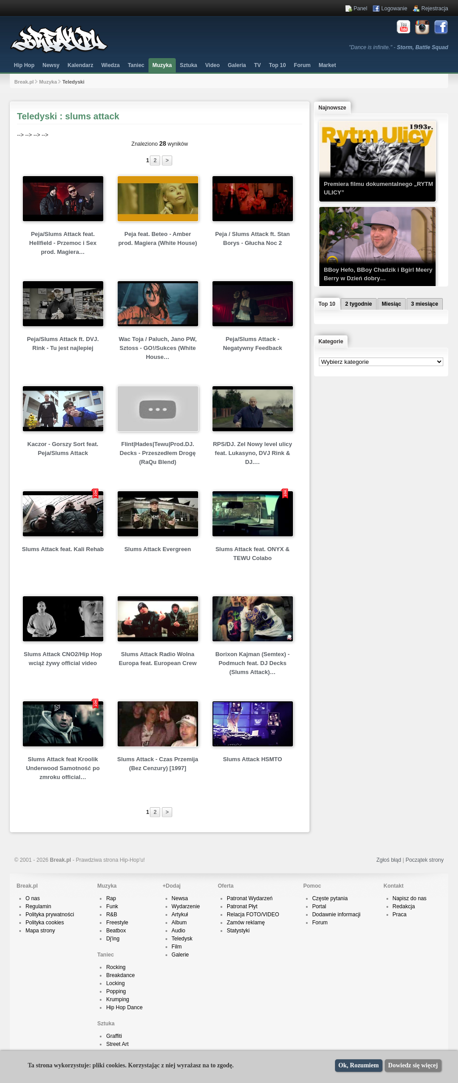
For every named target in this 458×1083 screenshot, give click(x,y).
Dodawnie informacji (336, 914)
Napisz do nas (410, 898)
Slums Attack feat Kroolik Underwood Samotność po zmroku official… (63, 768)
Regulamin (38, 906)
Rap (111, 898)
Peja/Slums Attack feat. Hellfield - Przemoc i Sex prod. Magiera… (62, 243)
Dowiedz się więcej (413, 1065)
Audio (179, 930)
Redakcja (404, 906)
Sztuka (188, 65)
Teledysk (182, 939)
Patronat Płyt (242, 906)
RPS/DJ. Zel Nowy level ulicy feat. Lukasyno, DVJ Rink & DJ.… (252, 453)
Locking (115, 983)
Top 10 (277, 65)
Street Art (117, 1044)
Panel (361, 8)
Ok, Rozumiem (359, 1065)
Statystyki (238, 930)
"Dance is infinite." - (398, 47)
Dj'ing (112, 939)
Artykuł (180, 914)
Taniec (136, 65)
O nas (32, 898)
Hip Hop (24, 65)
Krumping (117, 999)
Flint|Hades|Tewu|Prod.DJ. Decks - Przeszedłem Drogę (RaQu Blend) (158, 453)
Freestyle (117, 922)
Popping (116, 991)
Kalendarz (80, 65)
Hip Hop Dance (124, 1007)
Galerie (180, 955)
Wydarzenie (186, 906)
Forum (320, 922)
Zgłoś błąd (388, 860)
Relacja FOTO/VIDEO (253, 914)
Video (212, 65)
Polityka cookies (44, 922)
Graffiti (114, 1036)
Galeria (237, 65)
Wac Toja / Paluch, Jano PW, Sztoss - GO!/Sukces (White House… (157, 348)
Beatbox (116, 930)
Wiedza (110, 65)
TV (257, 65)
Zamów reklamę (246, 922)
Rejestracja (434, 8)
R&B (111, 914)
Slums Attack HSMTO (252, 759)
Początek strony (425, 860)
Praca (400, 914)
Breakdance (120, 975)
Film (177, 947)
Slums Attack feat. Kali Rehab (63, 549)
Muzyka (162, 65)
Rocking (115, 967)
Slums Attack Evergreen (157, 549)
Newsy (50, 65)
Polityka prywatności (49, 914)
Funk (112, 906)
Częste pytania (330, 898)
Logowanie (394, 8)
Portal (319, 906)
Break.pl (24, 81)
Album (179, 922)
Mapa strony (40, 930)
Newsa (180, 898)
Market (327, 65)
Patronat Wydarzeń (250, 898)
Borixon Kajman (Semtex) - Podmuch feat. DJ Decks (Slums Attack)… (252, 663)
